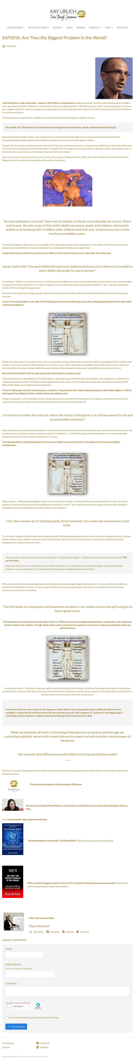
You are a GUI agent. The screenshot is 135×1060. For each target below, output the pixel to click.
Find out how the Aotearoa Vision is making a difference (56, 784)
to (26, 819)
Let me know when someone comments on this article (33, 1017)
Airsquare (44, 1057)
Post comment (16, 1026)
